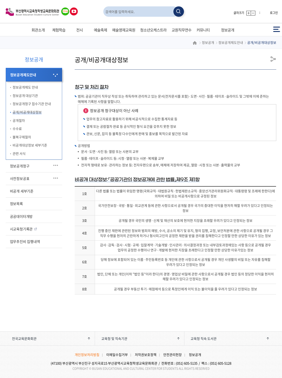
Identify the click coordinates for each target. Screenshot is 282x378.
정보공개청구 (20, 166)
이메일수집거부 (117, 354)
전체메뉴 (276, 29)
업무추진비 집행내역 (25, 241)
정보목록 (16, 203)
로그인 (274, 13)
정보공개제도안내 (23, 74)
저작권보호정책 (145, 354)
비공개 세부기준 (21, 191)
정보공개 (195, 354)
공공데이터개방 (21, 216)
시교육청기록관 (21, 229)
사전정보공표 (20, 178)
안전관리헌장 (172, 354)
